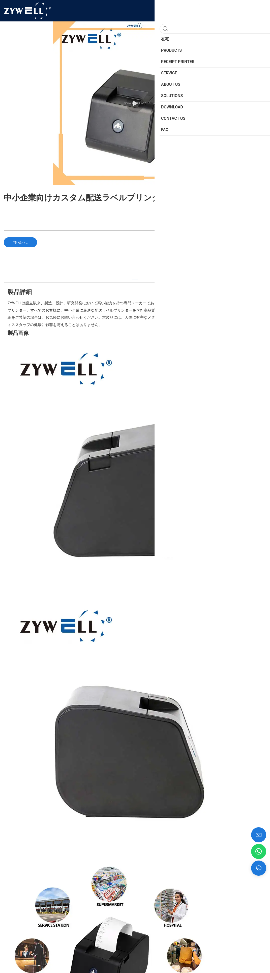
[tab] (135, 277)
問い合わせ (20, 242)
